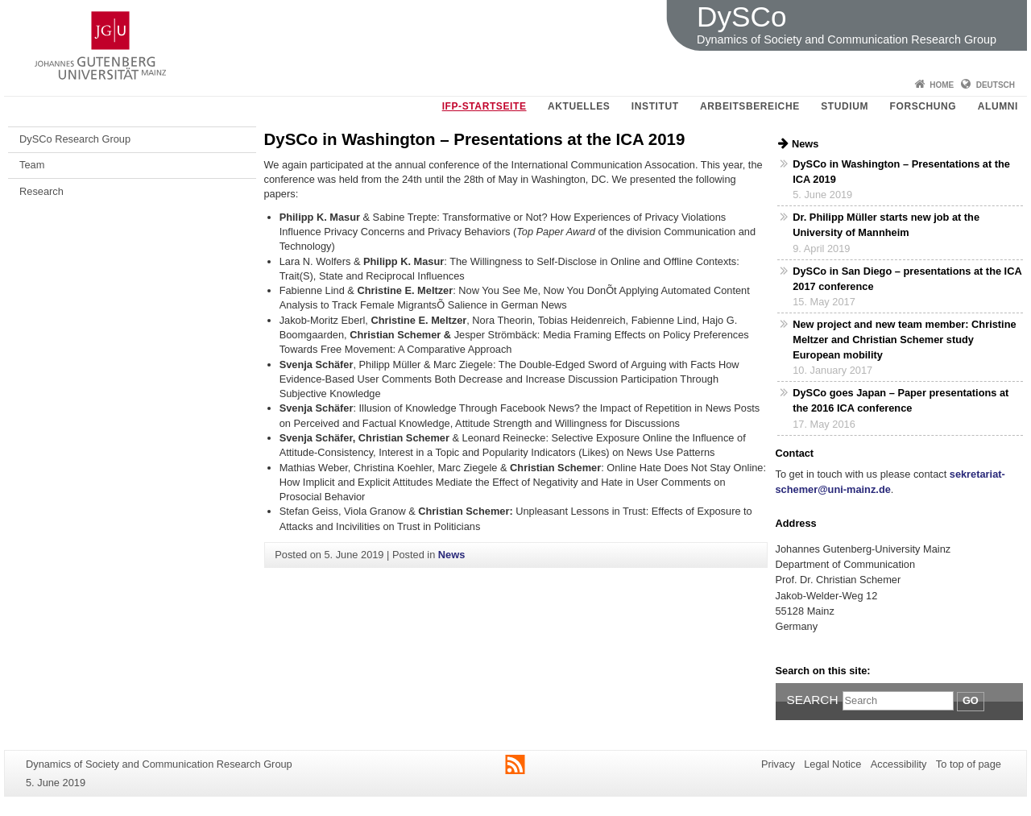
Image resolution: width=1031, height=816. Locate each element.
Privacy (778, 764)
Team (31, 165)
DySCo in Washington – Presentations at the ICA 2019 (901, 171)
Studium (844, 106)
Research (41, 191)
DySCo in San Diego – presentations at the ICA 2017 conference (907, 278)
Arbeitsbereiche (750, 106)
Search (812, 699)
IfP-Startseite (484, 106)
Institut (655, 106)
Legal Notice (832, 764)
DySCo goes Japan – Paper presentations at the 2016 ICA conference (900, 400)
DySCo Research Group (74, 139)
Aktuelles (579, 106)
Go (971, 700)
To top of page (968, 764)
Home (942, 85)
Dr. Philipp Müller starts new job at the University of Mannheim (886, 224)
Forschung (923, 106)
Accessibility (899, 764)
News (451, 555)
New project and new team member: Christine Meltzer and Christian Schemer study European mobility (904, 339)
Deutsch (995, 85)
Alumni (998, 106)
